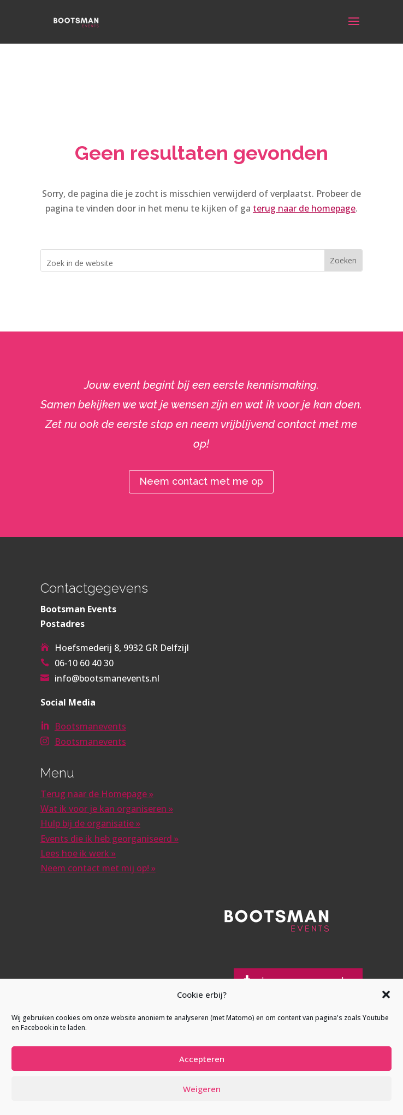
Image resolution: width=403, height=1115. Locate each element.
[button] (386, 994)
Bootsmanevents (90, 726)
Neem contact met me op (201, 481)
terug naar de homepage (304, 208)
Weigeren (202, 1088)
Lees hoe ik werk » (78, 853)
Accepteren (201, 1058)
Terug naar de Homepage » (96, 794)
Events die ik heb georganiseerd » (109, 839)
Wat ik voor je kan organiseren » (106, 809)
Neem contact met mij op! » (98, 868)
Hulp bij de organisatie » (90, 823)
